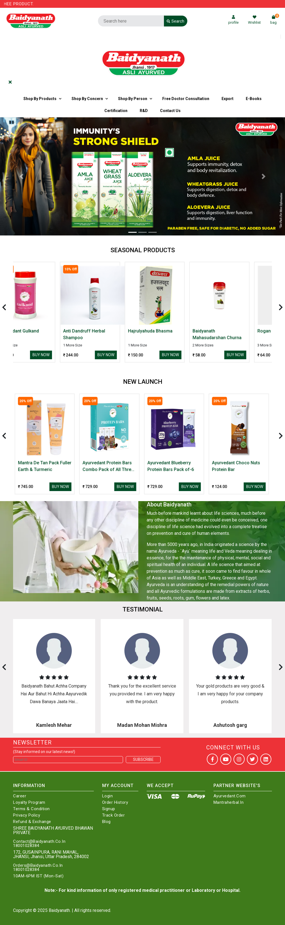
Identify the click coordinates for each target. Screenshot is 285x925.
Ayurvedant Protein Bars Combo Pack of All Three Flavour (109, 466)
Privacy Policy (26, 815)
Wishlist (254, 20)
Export (228, 98)
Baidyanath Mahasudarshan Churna (237, 334)
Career (19, 796)
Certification (115, 110)
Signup (108, 809)
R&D (144, 110)
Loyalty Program (29, 802)
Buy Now (61, 355)
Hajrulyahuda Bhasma (170, 331)
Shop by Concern (87, 98)
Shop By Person (132, 98)
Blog (106, 822)
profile (233, 20)
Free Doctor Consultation (185, 98)
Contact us (170, 110)
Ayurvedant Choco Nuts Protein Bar (237, 466)
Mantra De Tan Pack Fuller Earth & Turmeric (45, 466)
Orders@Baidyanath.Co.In (38, 865)
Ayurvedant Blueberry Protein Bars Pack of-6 (171, 466)
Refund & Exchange (32, 822)
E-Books (254, 98)
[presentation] (4, 307)
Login (107, 796)
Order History (115, 802)
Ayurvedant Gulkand (39, 331)
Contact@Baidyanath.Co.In (39, 841)
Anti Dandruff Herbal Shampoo (104, 334)
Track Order (113, 815)
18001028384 (26, 846)
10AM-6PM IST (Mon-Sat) (38, 876)
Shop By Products (39, 98)
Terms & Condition (31, 809)
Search (175, 21)
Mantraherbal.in (228, 802)
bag (274, 20)
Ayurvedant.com (229, 796)
